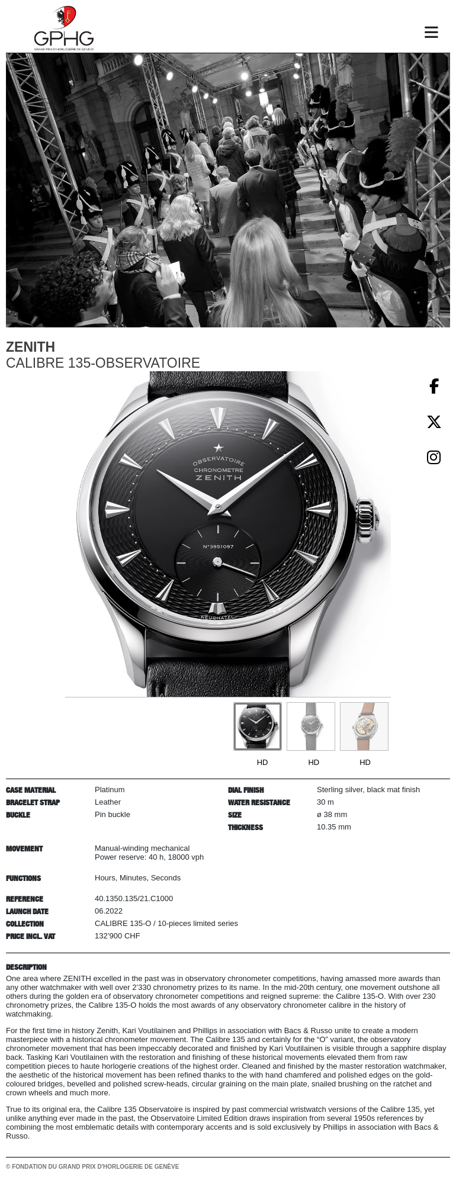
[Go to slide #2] (311, 726)
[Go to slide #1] (257, 726)
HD (262, 762)
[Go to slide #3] (364, 726)
